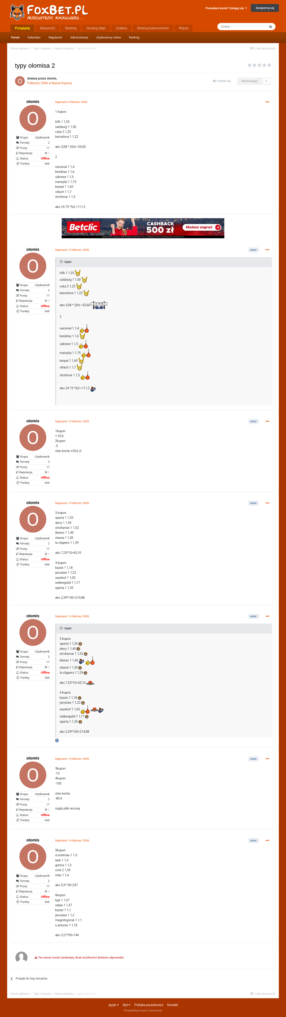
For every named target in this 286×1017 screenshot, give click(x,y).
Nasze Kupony (62, 83)
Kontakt (172, 1005)
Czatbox (121, 28)
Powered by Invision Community (143, 1010)
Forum (15, 37)
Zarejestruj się (265, 8)
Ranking (134, 37)
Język (113, 1005)
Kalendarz (34, 37)
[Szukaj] (241, 26)
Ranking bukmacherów (153, 28)
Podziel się (222, 81)
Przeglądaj (22, 28)
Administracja (79, 37)
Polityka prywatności (149, 1005)
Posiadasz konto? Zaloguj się (226, 8)
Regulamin (55, 37)
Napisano (71, 102)
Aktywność (47, 28)
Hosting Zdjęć (96, 28)
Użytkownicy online (108, 37)
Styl (126, 1005)
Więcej (183, 28)
